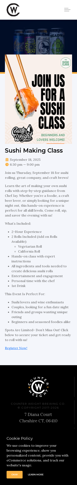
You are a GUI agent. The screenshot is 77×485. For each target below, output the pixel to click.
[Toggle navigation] (68, 9)
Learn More (36, 474)
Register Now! (16, 348)
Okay (14, 474)
